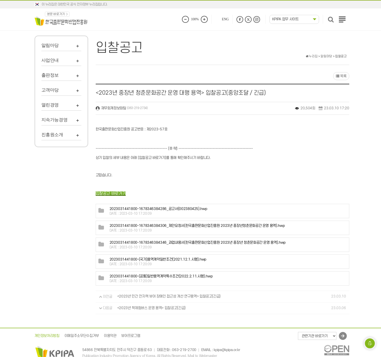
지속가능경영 (54, 119)
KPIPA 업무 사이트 (285, 19)
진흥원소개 (52, 134)
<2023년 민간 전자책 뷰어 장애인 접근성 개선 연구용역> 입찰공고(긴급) (169, 297)
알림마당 (50, 45)
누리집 (312, 56)
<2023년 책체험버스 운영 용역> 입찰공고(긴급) (151, 308)
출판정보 (50, 75)
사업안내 (50, 60)
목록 (341, 76)
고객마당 (50, 90)
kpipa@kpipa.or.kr (227, 350)
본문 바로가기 (56, 14)
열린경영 (50, 104)
